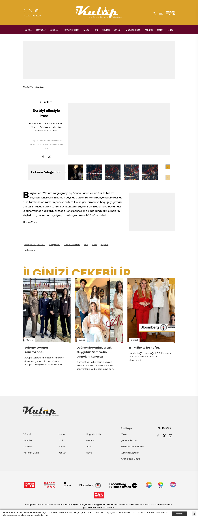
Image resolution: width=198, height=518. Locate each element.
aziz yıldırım (54, 244)
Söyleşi (106, 29)
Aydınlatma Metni (130, 458)
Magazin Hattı (133, 29)
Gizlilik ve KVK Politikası (132, 446)
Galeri (160, 29)
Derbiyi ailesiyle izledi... (34, 244)
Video (171, 29)
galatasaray (30, 250)
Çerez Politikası (129, 440)
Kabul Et (179, 514)
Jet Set (117, 29)
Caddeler (54, 29)
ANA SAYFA (28, 87)
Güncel (28, 29)
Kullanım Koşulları (130, 452)
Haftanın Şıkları (71, 29)
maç (86, 244)
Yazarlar (148, 29)
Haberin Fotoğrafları (46, 172)
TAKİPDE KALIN (164, 427)
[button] (168, 167)
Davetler (40, 29)
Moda (87, 29)
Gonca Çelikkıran (72, 244)
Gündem (39, 87)
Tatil (96, 29)
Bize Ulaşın (126, 428)
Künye (124, 434)
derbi (94, 244)
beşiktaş (104, 244)
